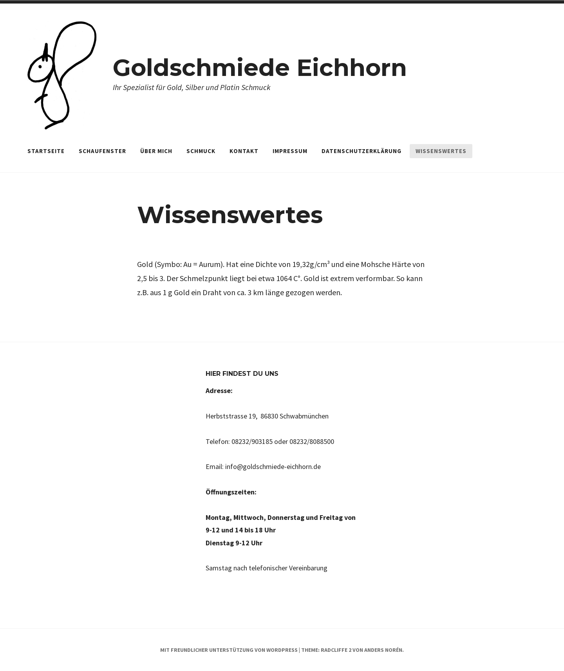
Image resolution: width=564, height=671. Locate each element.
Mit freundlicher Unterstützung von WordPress (229, 649)
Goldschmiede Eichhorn (260, 67)
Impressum (290, 151)
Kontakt (244, 151)
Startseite (46, 151)
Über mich (156, 151)
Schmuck (200, 151)
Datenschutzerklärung (361, 151)
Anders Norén (383, 649)
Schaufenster (102, 151)
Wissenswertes (441, 151)
